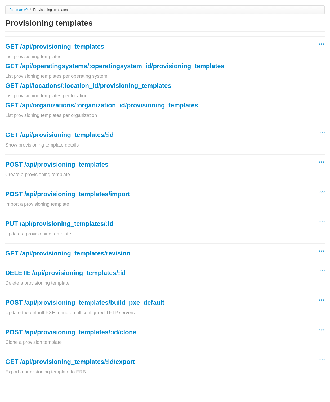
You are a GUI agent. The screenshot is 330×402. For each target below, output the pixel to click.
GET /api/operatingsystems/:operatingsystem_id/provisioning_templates (114, 66)
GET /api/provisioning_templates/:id (59, 134)
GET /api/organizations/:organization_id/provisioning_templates (101, 105)
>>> (322, 44)
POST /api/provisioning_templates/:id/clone (70, 332)
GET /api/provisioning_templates (54, 46)
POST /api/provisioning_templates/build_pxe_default (84, 302)
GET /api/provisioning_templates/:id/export (70, 361)
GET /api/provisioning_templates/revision (67, 253)
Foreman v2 (18, 10)
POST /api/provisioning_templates (56, 164)
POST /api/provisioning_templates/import (67, 194)
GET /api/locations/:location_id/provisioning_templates (88, 85)
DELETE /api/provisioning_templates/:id (65, 272)
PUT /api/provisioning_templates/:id (59, 223)
